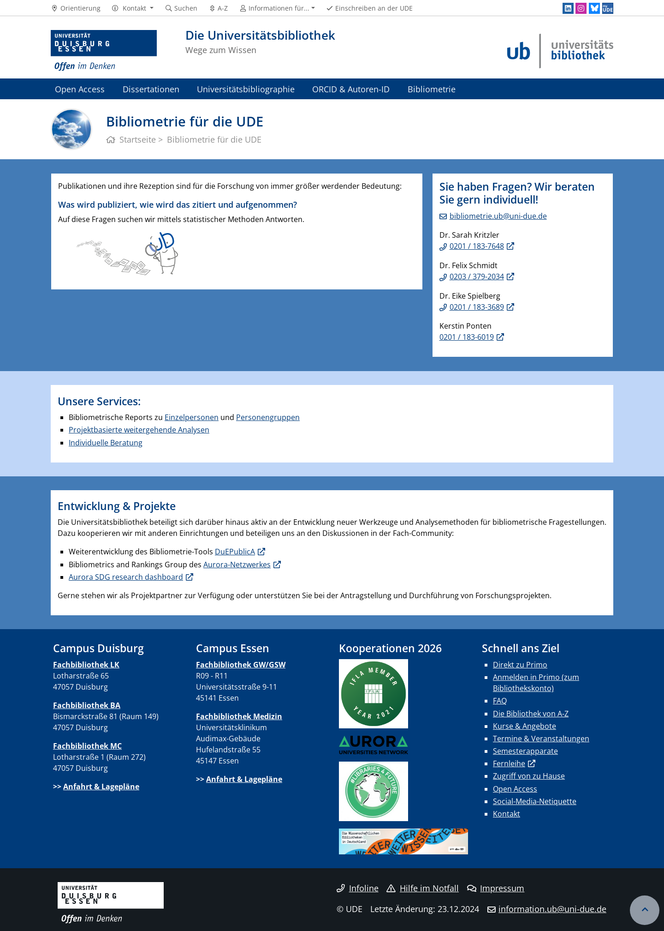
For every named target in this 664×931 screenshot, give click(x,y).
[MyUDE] (607, 8)
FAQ (500, 701)
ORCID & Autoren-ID (351, 89)
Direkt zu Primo (520, 665)
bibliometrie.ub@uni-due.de (498, 216)
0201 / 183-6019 (466, 337)
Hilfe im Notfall (422, 888)
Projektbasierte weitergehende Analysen (139, 430)
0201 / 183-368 (475, 307)
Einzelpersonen (192, 417)
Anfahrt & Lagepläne (101, 786)
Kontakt (506, 814)
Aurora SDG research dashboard (126, 577)
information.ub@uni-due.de (552, 908)
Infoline (358, 888)
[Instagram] (581, 8)
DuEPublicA (235, 552)
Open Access (80, 89)
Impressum (496, 888)
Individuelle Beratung (105, 443)
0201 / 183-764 (475, 246)
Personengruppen (268, 417)
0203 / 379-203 (475, 276)
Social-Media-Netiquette (534, 801)
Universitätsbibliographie (246, 89)
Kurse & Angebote (524, 726)
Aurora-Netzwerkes (237, 564)
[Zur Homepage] (104, 51)
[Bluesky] (594, 8)
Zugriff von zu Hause (529, 776)
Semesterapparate (525, 751)
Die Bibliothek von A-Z (531, 714)
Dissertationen (151, 89)
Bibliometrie (432, 89)
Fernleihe (509, 763)
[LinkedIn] (568, 8)
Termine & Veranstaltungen (541, 738)
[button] (133, 8)
